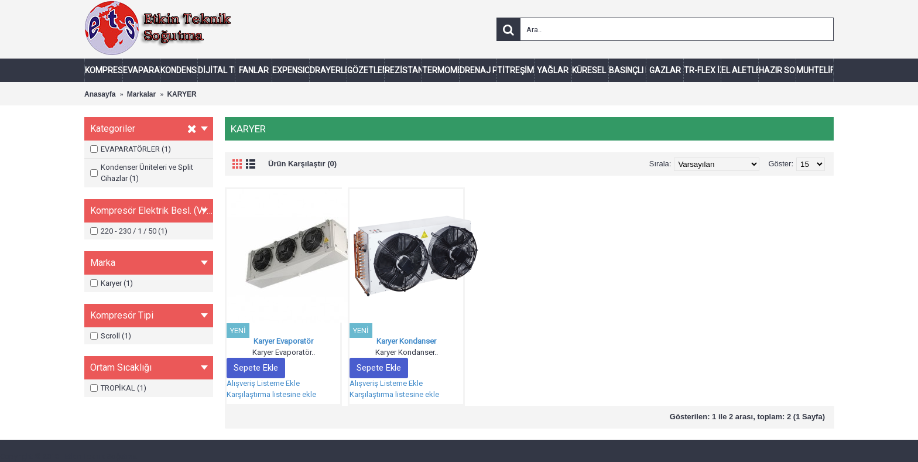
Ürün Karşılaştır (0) (302, 163)
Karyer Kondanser (406, 341)
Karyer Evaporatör (283, 341)
